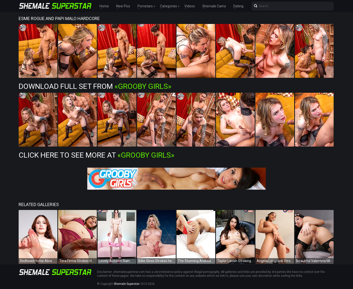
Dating (238, 6)
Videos (189, 6)
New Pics (123, 6)
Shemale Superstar (126, 284)
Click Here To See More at (96, 155)
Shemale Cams (214, 6)
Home (104, 6)
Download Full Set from (95, 86)
